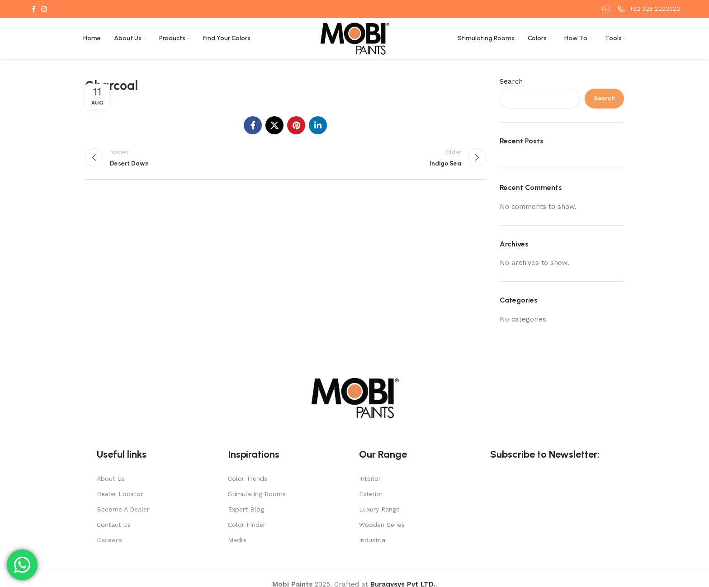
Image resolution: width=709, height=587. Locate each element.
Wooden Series (382, 524)
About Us (111, 478)
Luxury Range (379, 509)
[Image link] (354, 397)
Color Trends (247, 478)
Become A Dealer (123, 509)
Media (237, 540)
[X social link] (274, 125)
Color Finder (246, 524)
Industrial (373, 540)
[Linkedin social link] (318, 125)
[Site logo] (355, 38)
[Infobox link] (607, 9)
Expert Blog (246, 509)
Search (511, 81)
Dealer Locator (120, 493)
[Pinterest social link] (296, 125)
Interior (370, 478)
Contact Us (114, 524)
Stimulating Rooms (257, 493)
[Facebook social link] (33, 9)
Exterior (371, 493)
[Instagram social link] (43, 9)
